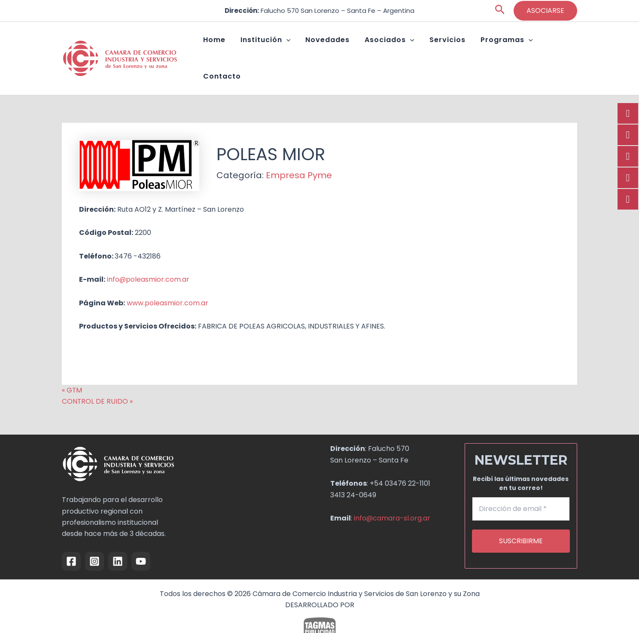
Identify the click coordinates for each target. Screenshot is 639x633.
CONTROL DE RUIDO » (97, 378)
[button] (500, 11)
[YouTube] (140, 538)
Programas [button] (500, 47)
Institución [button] (285, 47)
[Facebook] (71, 538)
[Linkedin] (117, 538)
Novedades (341, 47)
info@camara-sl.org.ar (392, 495)
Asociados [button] (396, 47)
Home (240, 47)
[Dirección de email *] (521, 487)
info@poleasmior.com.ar (148, 257)
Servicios (447, 47)
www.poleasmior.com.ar (167, 280)
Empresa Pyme (299, 152)
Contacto (554, 47)
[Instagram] (94, 538)
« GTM (72, 367)
